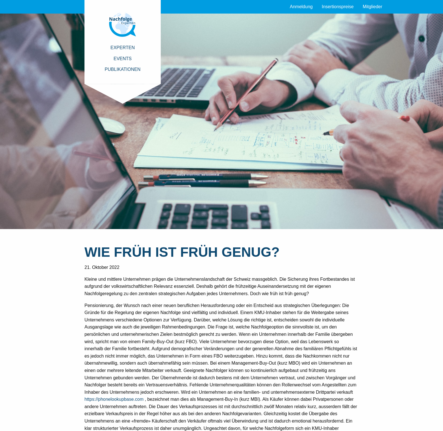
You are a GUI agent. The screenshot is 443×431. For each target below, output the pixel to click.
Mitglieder (372, 6)
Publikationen (123, 69)
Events (123, 58)
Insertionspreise (338, 6)
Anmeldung (301, 6)
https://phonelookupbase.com (114, 399)
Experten (122, 47)
